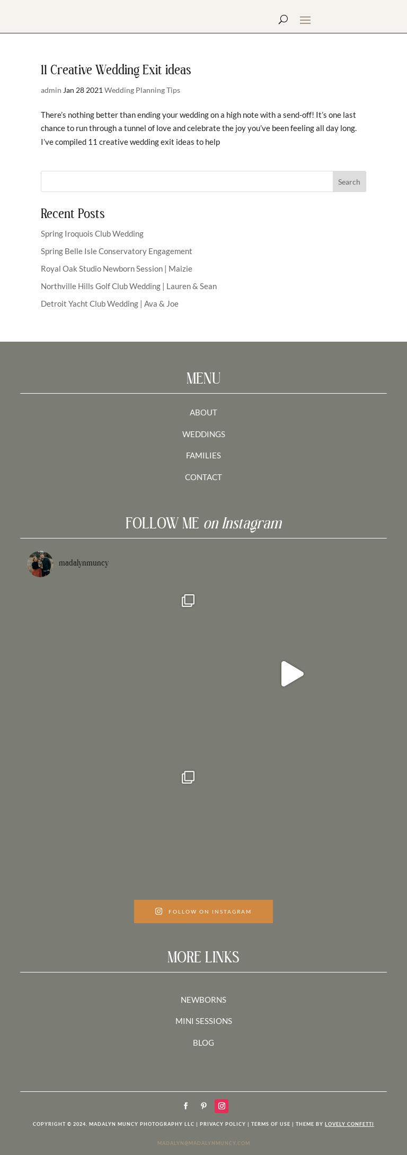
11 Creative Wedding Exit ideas (116, 71)
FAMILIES (203, 455)
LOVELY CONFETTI (349, 1124)
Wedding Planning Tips (142, 89)
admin (51, 89)
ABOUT (203, 412)
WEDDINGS (203, 434)
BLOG (203, 1042)
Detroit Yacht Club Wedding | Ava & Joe (110, 303)
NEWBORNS (203, 999)
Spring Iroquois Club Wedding (92, 233)
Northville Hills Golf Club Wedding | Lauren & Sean (129, 286)
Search (349, 181)
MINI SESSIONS (203, 1021)
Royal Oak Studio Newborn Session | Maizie (116, 268)
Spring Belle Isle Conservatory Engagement (116, 251)
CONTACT (203, 477)
